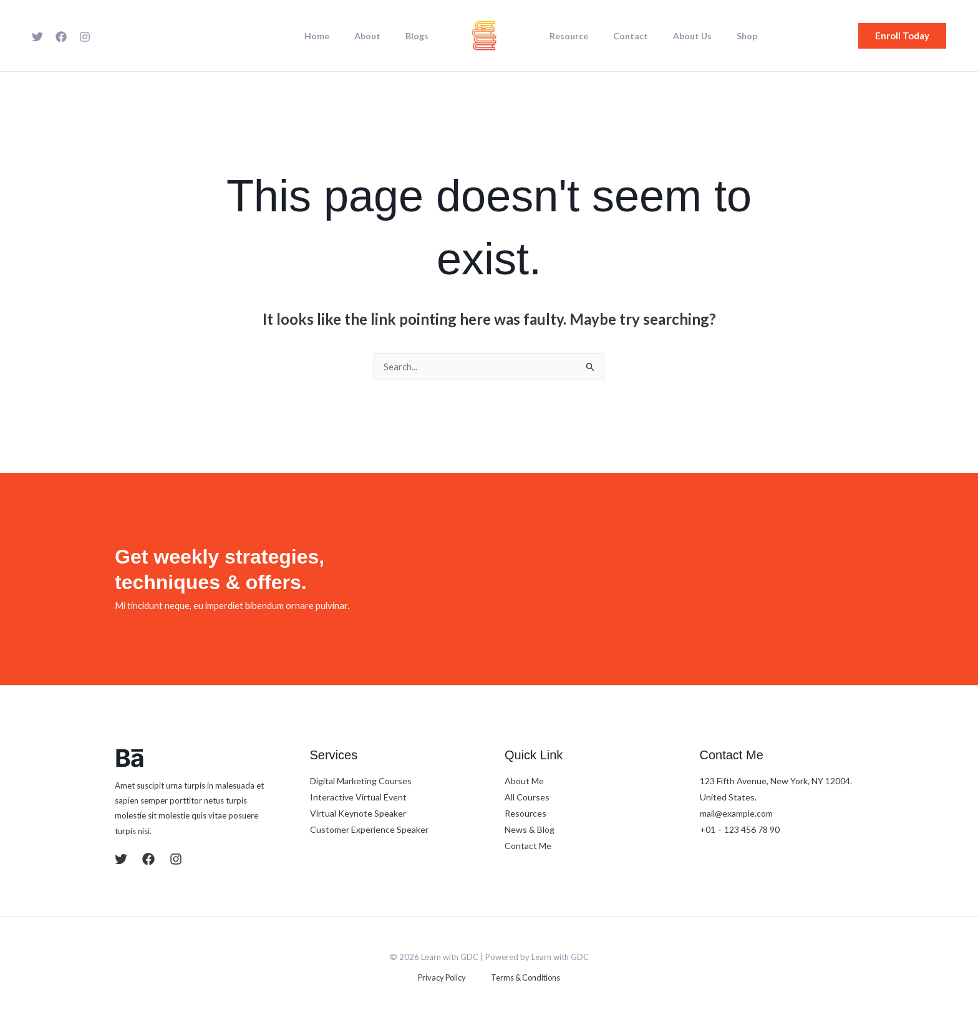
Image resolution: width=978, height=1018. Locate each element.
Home (335, 36)
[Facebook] (61, 36)
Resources (525, 814)
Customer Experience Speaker (369, 830)
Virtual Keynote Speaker (358, 814)
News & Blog (529, 830)
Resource (565, 36)
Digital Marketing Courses (361, 782)
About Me (524, 782)
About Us (673, 36)
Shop (720, 36)
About (379, 36)
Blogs (420, 36)
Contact (619, 36)
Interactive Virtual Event (358, 798)
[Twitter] (37, 36)
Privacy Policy (445, 979)
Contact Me (528, 847)
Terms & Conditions (520, 979)
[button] (902, 36)
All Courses (527, 798)
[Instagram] (84, 36)
